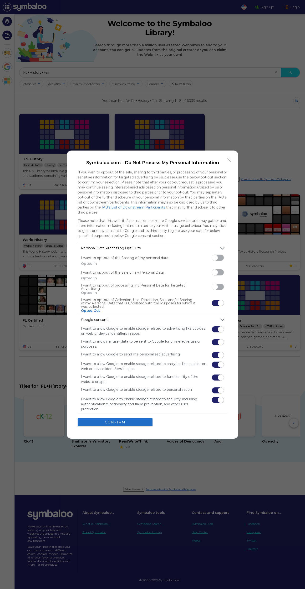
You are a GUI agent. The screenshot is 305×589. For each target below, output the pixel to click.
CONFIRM (115, 422)
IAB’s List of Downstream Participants (133, 207)
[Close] (229, 159)
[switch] (218, 258)
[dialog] (152, 295)
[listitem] (152, 248)
